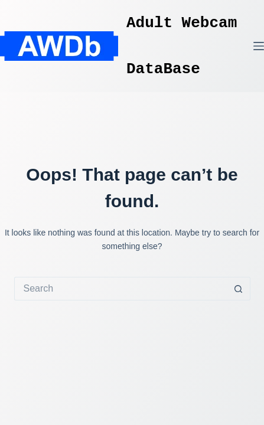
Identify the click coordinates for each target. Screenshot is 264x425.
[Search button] (238, 288)
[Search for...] (120, 288)
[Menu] (258, 46)
